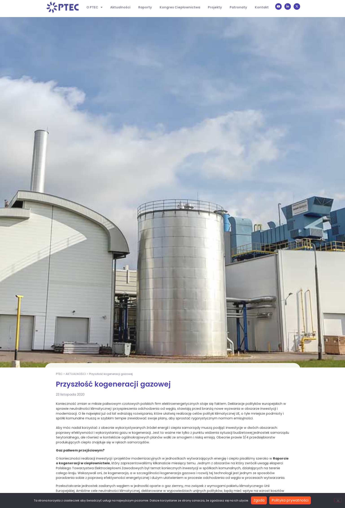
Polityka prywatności (290, 500)
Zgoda (259, 500)
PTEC (59, 449)
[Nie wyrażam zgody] (338, 500)
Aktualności (76, 449)
